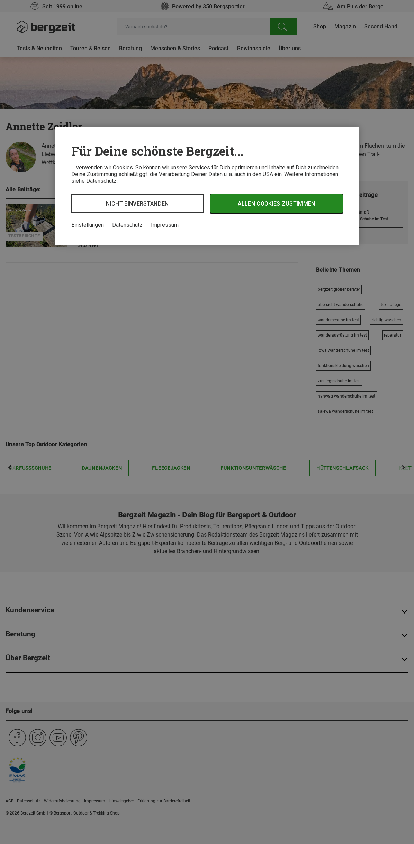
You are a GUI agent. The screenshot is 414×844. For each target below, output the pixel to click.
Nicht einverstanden (137, 203)
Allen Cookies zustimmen (276, 203)
